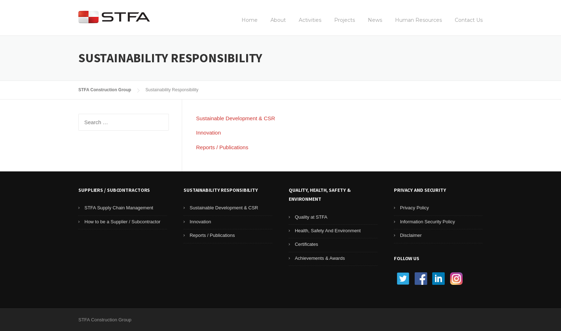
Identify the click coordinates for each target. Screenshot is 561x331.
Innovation (208, 133)
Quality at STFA (311, 217)
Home (250, 20)
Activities (310, 20)
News (375, 20)
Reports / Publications (222, 147)
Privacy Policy (414, 207)
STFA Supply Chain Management (118, 207)
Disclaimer (411, 235)
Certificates (306, 244)
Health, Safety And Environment (328, 230)
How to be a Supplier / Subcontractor (122, 221)
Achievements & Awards (320, 258)
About (278, 20)
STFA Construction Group (104, 89)
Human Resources (418, 20)
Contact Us (469, 20)
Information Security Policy (427, 221)
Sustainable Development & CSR (235, 118)
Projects (344, 20)
